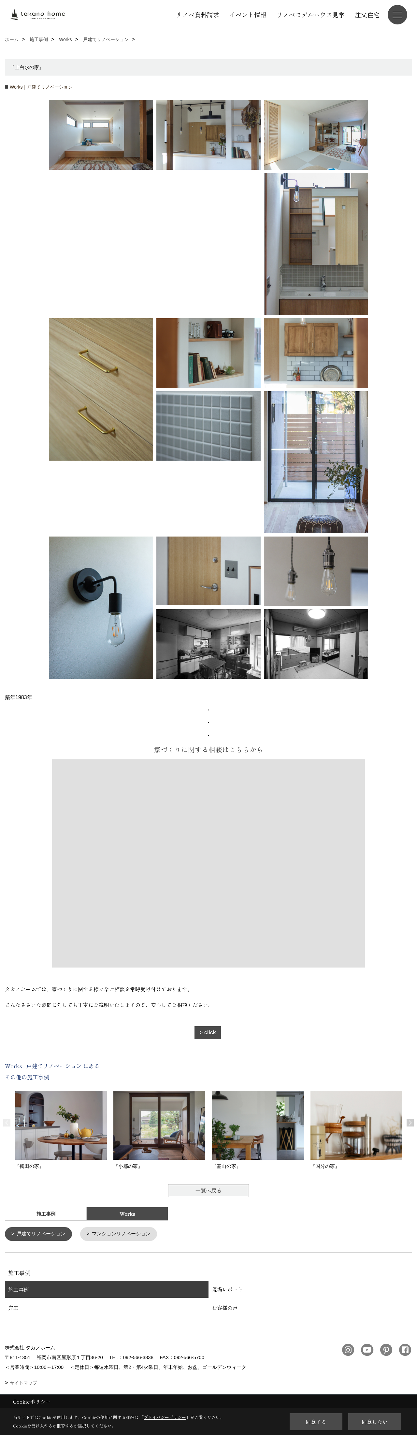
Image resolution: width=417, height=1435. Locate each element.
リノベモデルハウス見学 (311, 14)
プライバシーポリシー (165, 1417)
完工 (13, 1307)
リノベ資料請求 (197, 14)
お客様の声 (225, 1307)
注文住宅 (367, 14)
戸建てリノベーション (41, 1234)
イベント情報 (247, 14)
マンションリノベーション (121, 1234)
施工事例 (46, 1213)
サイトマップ (23, 1382)
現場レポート (227, 1289)
